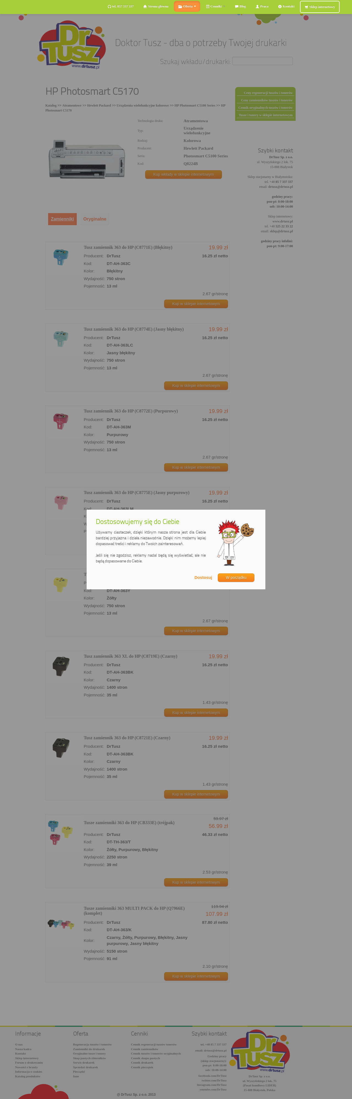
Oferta (187, 6)
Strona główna (155, 6)
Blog (240, 6)
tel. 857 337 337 (121, 6)
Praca (261, 6)
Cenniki (215, 6)
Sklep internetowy (320, 7)
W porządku (236, 577)
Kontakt (286, 6)
